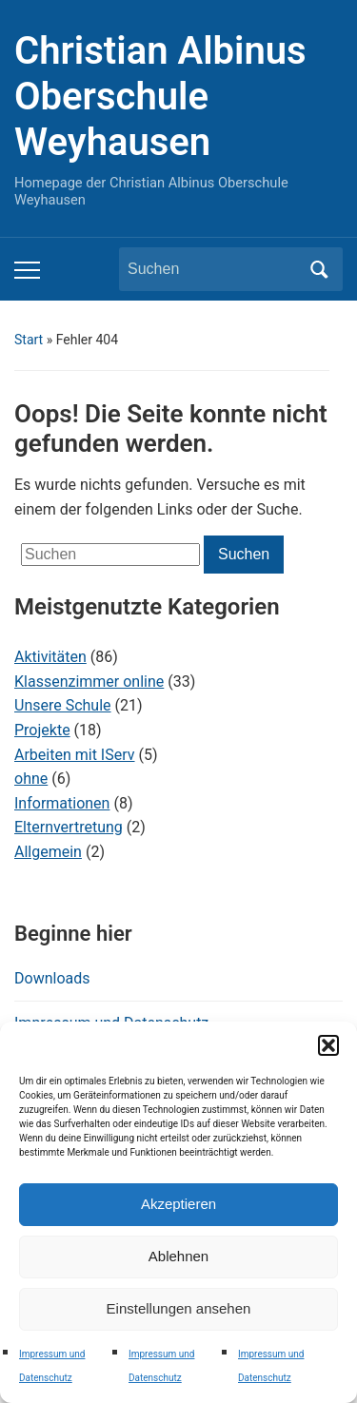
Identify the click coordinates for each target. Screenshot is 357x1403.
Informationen (61, 803)
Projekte (42, 730)
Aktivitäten (50, 657)
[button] (328, 1045)
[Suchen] (213, 269)
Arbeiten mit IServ (74, 755)
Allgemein (48, 852)
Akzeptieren (178, 1204)
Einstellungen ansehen (179, 1308)
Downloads (51, 978)
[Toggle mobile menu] (27, 270)
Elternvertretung (68, 827)
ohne (31, 779)
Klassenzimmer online (89, 681)
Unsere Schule (62, 705)
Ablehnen (178, 1256)
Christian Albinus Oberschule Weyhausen (160, 97)
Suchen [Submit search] (319, 269)
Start (28, 339)
